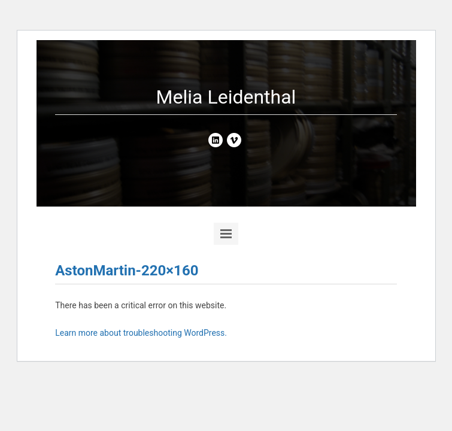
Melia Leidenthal (226, 97)
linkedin (215, 140)
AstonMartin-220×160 (126, 270)
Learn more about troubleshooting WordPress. (141, 333)
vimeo (234, 140)
